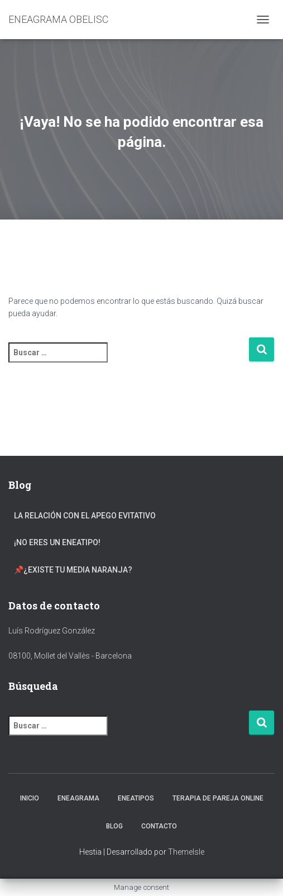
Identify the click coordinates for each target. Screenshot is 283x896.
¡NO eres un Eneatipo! (57, 542)
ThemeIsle (186, 851)
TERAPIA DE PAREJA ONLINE (217, 798)
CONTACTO (159, 826)
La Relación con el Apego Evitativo (85, 515)
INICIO (29, 798)
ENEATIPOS (136, 798)
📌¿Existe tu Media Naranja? (73, 569)
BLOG (114, 826)
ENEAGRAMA (78, 798)
